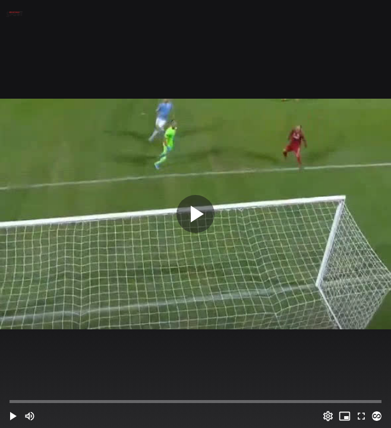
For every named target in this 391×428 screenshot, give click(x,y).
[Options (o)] (328, 416)
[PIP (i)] (345, 416)
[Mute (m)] (30, 416)
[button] (13, 416)
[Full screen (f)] (361, 416)
